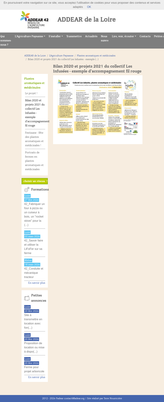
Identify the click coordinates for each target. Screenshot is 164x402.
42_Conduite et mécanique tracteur (33, 272)
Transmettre (74, 36)
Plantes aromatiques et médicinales (96, 55)
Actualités (92, 36)
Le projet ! (31, 93)
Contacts (146, 36)
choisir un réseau (34, 181)
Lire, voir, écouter (123, 36)
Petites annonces (38, 298)
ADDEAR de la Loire (35, 55)
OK (89, 6)
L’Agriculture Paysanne (29, 36)
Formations (38, 189)
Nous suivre (105, 38)
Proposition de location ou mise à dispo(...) (34, 347)
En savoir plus (36, 283)
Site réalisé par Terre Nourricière (104, 398)
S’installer (55, 36)
